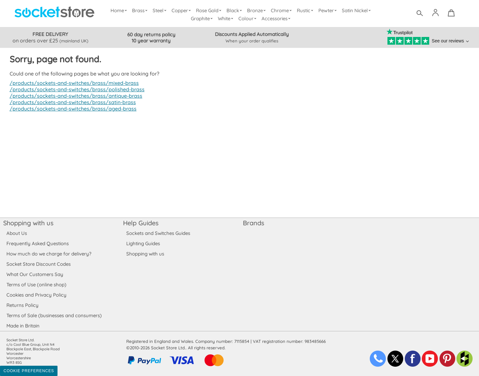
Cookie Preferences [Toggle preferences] (29, 371)
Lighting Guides (143, 243)
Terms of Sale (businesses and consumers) (53, 315)
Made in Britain (23, 326)
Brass (141, 10)
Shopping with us (28, 223)
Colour (248, 18)
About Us (16, 233)
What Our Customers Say (34, 274)
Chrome (282, 10)
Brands (253, 223)
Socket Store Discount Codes (38, 264)
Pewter (328, 10)
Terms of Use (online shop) (36, 285)
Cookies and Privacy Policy (36, 295)
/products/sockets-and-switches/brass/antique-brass (74, 96)
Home (120, 10)
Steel (160, 10)
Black (236, 10)
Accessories (277, 18)
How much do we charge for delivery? (48, 254)
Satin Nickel (357, 10)
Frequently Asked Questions (37, 243)
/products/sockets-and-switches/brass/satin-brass (71, 102)
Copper (182, 10)
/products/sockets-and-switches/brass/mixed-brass (72, 83)
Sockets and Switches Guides (158, 233)
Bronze (257, 10)
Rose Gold (210, 10)
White (227, 18)
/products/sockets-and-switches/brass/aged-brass (71, 108)
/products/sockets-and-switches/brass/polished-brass (75, 89)
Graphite (202, 18)
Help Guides (140, 223)
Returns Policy (22, 305)
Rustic (306, 10)
